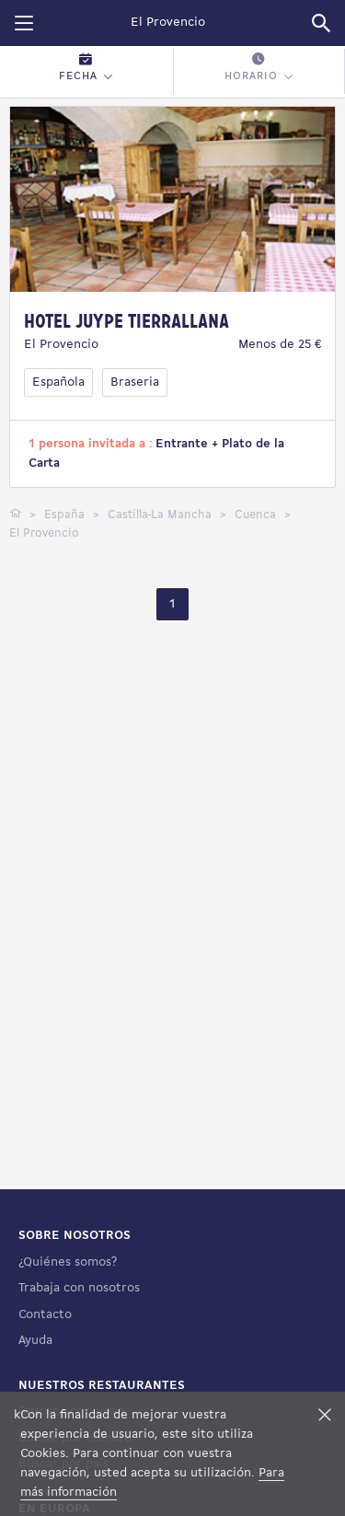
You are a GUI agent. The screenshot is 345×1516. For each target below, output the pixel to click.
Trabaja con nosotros (79, 1288)
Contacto (45, 1315)
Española (58, 382)
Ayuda (35, 1341)
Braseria (134, 382)
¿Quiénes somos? (67, 1262)
